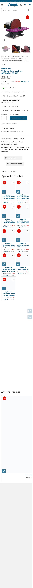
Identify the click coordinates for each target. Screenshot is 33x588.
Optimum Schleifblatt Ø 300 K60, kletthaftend (9, 293)
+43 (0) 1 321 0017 (21, 1)
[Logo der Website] (13, 5)
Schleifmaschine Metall (9, 58)
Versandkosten (10, 88)
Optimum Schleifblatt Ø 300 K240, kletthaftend (8, 269)
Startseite (4, 56)
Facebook (4, 525)
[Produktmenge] (5, 118)
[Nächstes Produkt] (7, 65)
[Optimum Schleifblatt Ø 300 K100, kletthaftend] (23, 211)
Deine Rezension (7, 332)
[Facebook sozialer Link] (7, 171)
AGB (2, 478)
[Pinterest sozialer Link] (14, 171)
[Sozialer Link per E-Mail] (11, 171)
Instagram (4, 521)
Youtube (4, 528)
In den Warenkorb (18, 118)
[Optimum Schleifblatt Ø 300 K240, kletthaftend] (8, 259)
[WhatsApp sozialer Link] (16, 171)
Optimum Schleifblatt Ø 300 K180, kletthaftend (8, 221)
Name (4, 354)
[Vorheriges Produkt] (2, 65)
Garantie (4, 506)
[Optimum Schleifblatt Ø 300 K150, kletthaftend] (23, 235)
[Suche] (15, 10)
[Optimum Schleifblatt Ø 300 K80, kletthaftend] (8, 235)
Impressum (5, 484)
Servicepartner (6, 510)
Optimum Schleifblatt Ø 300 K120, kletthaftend (23, 196)
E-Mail (4, 361)
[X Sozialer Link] (9, 171)
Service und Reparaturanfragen (12, 502)
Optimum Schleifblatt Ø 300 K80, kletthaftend (9, 245)
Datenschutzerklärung (9, 487)
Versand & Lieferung (8, 491)
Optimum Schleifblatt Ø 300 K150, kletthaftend (23, 245)
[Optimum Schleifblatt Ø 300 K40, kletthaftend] (8, 187)
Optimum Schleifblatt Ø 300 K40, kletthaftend (9, 196)
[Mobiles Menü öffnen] (2, 5)
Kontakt (4, 481)
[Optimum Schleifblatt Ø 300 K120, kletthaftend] (23, 187)
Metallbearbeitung (20, 56)
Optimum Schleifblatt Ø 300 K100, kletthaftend (23, 221)
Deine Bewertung (7, 329)
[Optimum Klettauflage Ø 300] (23, 259)
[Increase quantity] (7, 118)
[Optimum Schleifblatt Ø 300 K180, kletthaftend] (8, 211)
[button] (4, 192)
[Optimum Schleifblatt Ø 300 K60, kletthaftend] (8, 283)
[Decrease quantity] (2, 118)
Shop (11, 56)
